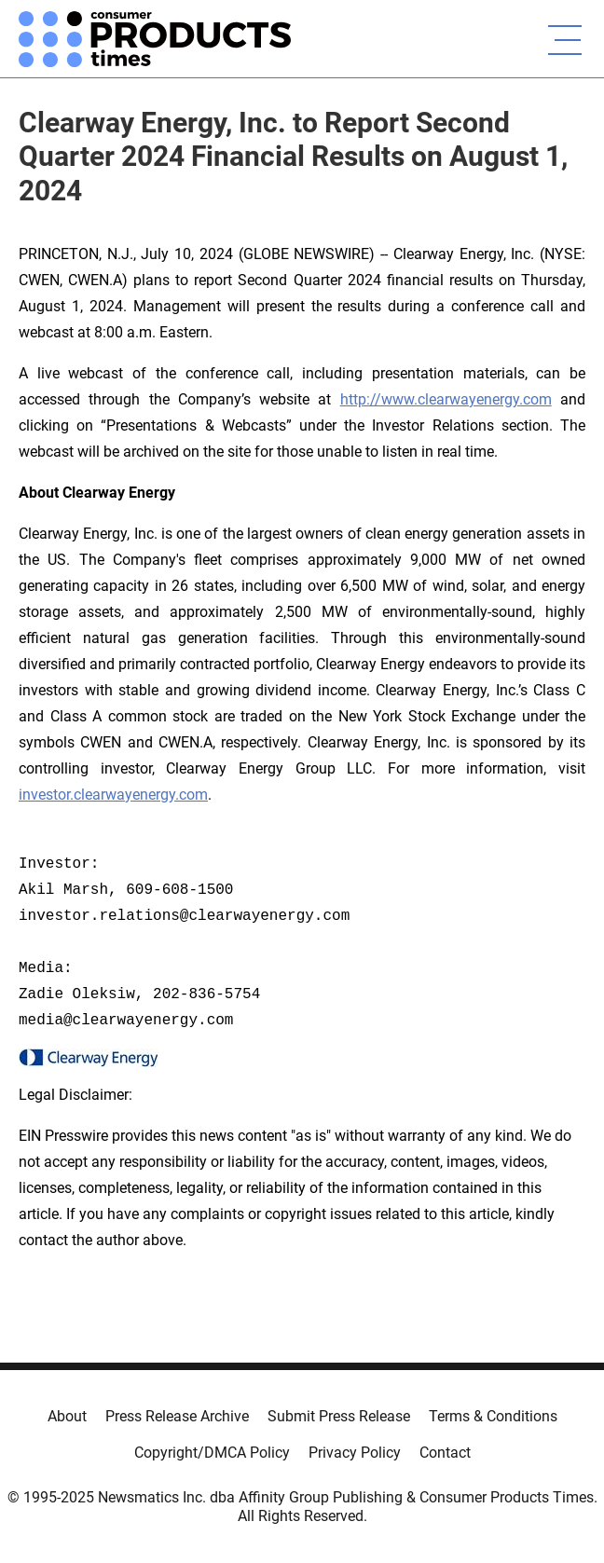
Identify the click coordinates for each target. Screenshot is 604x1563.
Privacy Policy (355, 1452)
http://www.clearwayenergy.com (446, 399)
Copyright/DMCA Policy (212, 1452)
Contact (445, 1452)
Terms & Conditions (493, 1416)
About (67, 1416)
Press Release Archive (177, 1416)
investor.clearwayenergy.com (113, 794)
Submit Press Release (339, 1416)
